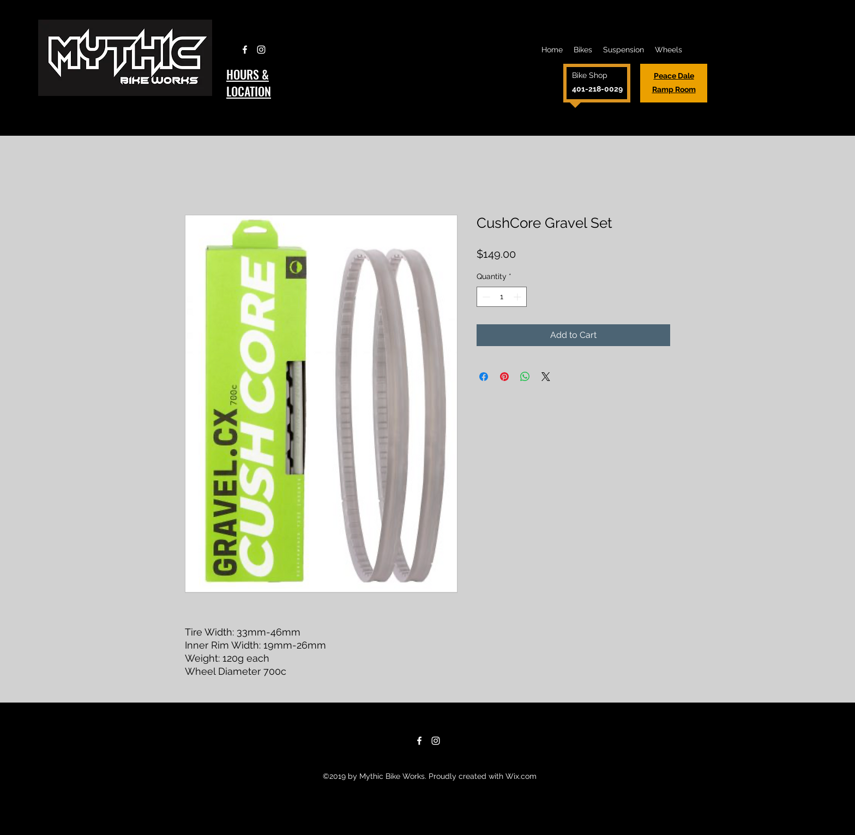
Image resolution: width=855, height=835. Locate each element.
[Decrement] (485, 296)
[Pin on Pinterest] (504, 376)
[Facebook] (244, 49)
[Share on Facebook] (483, 376)
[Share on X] (545, 376)
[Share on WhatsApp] (525, 376)
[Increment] (518, 296)
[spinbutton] (501, 296)
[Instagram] (261, 49)
